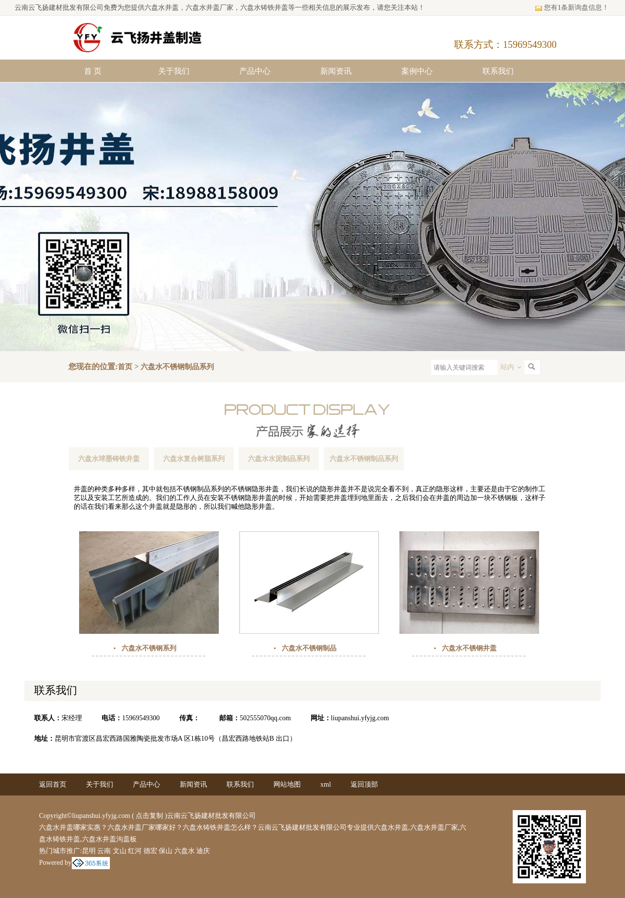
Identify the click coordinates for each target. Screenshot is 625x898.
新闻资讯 (336, 71)
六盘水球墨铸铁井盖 (109, 458)
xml (325, 784)
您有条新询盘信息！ (572, 7)
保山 (165, 851)
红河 (135, 851)
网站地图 (287, 784)
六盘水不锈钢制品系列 (177, 367)
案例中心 (417, 71)
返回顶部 (364, 784)
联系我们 (498, 71)
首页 (125, 367)
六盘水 (184, 851)
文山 (119, 851)
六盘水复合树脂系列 (194, 458)
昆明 (89, 851)
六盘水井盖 (162, 7)
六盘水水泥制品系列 (279, 458)
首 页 (93, 71)
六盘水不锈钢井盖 (469, 648)
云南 (104, 851)
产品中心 (255, 71)
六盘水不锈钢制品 (309, 648)
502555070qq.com (265, 718)
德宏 (150, 851)
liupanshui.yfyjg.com (360, 718)
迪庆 (203, 851)
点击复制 (149, 815)
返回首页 (52, 784)
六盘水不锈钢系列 (149, 648)
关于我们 (173, 71)
